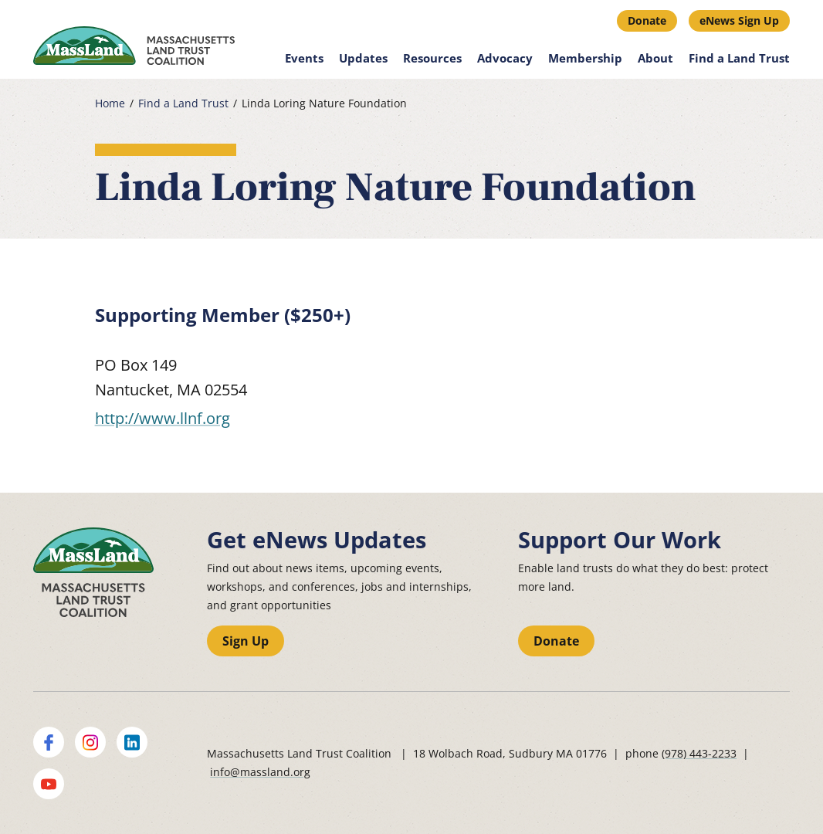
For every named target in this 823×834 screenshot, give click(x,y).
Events (304, 58)
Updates (363, 58)
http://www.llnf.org (162, 418)
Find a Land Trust (739, 58)
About (655, 58)
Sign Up (245, 640)
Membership (585, 58)
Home (110, 103)
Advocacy (505, 58)
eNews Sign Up (739, 20)
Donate (647, 20)
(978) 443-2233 (699, 753)
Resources (432, 58)
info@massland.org (260, 771)
